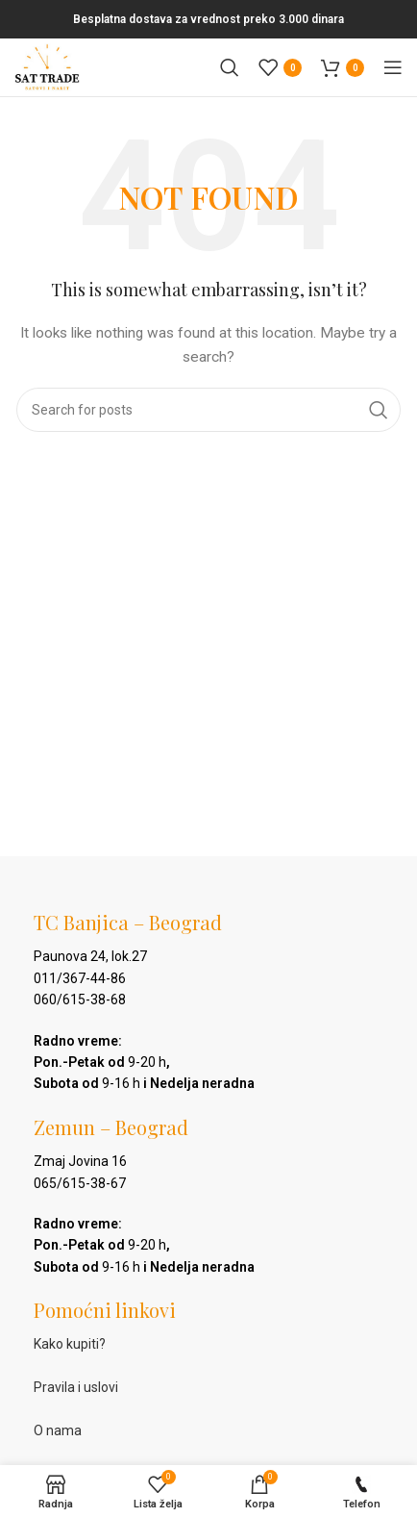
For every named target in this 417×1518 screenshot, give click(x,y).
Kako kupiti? (70, 1344)
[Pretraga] (229, 67)
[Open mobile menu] (393, 67)
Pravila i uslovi (76, 1387)
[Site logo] (47, 66)
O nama (58, 1430)
